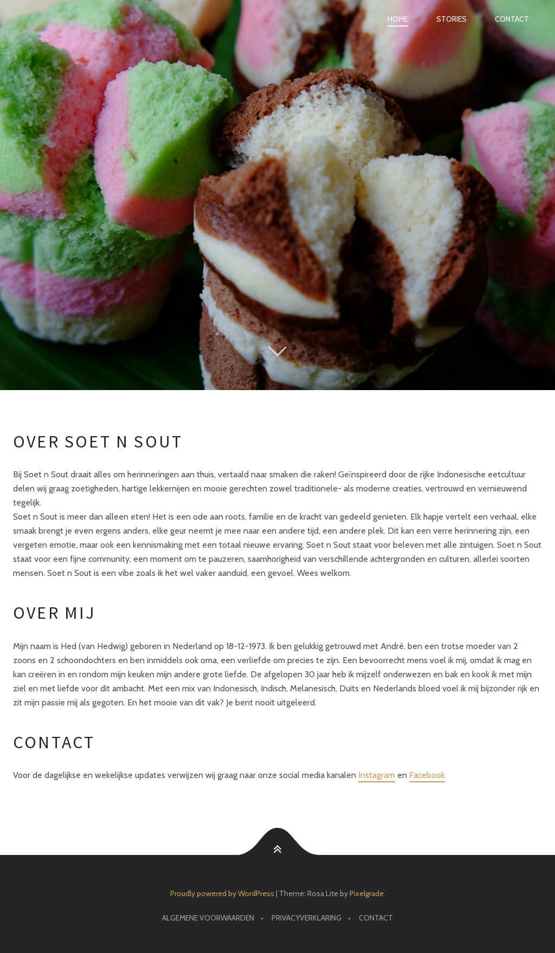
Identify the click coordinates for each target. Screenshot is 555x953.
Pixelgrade (367, 893)
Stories (451, 19)
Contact (512, 19)
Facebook (427, 775)
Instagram (376, 775)
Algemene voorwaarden (208, 918)
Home (398, 19)
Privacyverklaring (306, 918)
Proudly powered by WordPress (222, 893)
